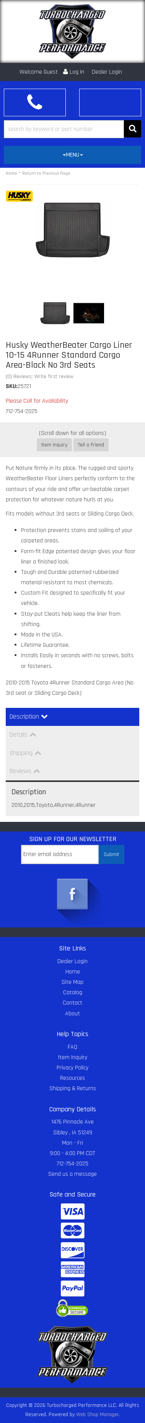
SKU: (12, 386)
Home (11, 173)
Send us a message (72, 1174)
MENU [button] (73, 155)
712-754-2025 (72, 1164)
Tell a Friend (91, 444)
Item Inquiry (54, 444)
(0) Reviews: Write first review (39, 376)
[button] (72, 129)
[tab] (72, 155)
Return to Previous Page (46, 173)
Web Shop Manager (97, 1414)
